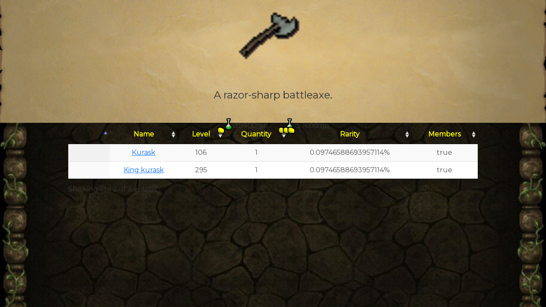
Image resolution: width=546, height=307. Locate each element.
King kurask (144, 170)
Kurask (143, 152)
